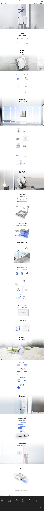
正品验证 (30, 500)
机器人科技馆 (16, 500)
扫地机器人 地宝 (9, 500)
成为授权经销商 (37, 504)
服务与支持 (38, 3)
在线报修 (30, 501)
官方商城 (36, 500)
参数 (36, 3)
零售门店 (36, 501)
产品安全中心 (30, 504)
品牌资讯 (23, 500)
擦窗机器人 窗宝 (9, 501)
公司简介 (2, 500)
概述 (34, 3)
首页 (1, 495)
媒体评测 (23, 501)
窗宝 (3, 495)
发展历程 (2, 501)
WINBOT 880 (6, 495)
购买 (41, 3)
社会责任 (16, 501)
